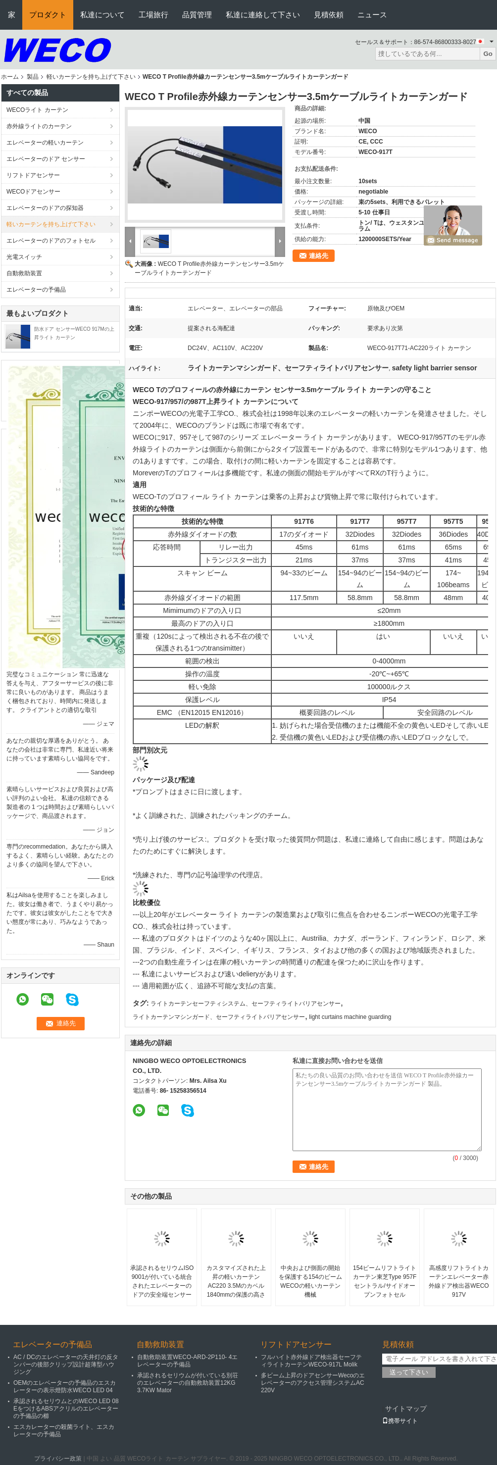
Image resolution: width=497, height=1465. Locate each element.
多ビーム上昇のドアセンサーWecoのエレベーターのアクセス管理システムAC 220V (313, 1383)
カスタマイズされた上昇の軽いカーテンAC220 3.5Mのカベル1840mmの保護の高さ (236, 1281)
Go (488, 53)
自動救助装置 (24, 273)
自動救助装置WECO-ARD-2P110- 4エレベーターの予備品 (187, 1361)
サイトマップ (406, 1409)
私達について (102, 14)
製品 (33, 76)
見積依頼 (329, 14)
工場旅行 (153, 14)
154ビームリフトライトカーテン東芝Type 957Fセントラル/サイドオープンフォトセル (385, 1281)
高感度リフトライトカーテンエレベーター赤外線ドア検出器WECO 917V (459, 1281)
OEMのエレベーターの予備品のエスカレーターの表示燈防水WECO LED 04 (64, 1386)
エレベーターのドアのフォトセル (51, 240)
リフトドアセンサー (33, 175)
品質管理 (197, 14)
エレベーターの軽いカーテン (45, 142)
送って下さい (409, 1372)
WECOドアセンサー (33, 191)
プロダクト (47, 14)
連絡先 (318, 255)
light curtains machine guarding (350, 1016)
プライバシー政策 (58, 1458)
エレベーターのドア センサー (45, 158)
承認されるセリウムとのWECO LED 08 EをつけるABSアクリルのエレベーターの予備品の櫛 (66, 1408)
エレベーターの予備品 (36, 289)
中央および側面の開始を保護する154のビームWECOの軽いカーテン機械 (310, 1281)
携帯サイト (400, 1420)
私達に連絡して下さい (263, 14)
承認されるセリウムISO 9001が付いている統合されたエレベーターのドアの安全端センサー (162, 1281)
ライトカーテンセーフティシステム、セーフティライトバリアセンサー (245, 1003)
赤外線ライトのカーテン (39, 126)
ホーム (10, 76)
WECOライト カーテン (37, 109)
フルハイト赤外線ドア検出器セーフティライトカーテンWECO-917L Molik (311, 1361)
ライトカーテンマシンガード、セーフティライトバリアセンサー (219, 1016)
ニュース (372, 14)
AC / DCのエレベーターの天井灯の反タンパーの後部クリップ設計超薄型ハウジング (65, 1364)
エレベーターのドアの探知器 (45, 207)
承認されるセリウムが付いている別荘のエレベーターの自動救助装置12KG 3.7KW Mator (187, 1383)
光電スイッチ (24, 256)
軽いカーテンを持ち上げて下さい (91, 76)
